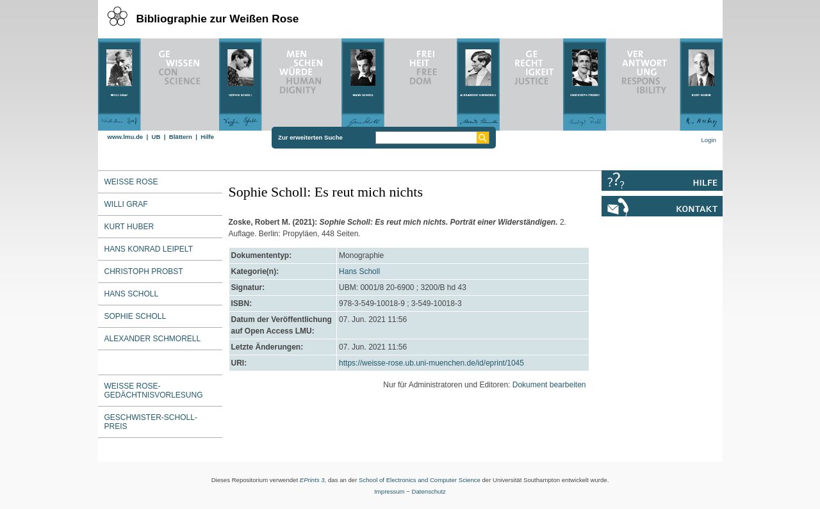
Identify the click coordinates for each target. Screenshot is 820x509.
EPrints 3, (313, 479)
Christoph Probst (143, 271)
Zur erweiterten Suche (310, 137)
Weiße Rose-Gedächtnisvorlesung (153, 391)
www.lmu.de (126, 136)
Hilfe (207, 136)
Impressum (389, 491)
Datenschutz (429, 491)
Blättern (180, 136)
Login (708, 139)
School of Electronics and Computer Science (419, 479)
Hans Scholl (131, 293)
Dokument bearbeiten (549, 384)
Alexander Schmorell (152, 338)
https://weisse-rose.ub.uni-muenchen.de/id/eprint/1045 (431, 363)
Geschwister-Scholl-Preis (150, 422)
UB (155, 136)
